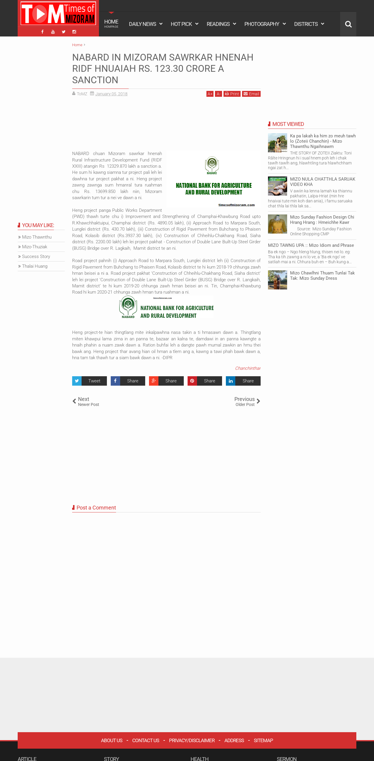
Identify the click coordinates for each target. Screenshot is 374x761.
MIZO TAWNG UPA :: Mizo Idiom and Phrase (311, 245)
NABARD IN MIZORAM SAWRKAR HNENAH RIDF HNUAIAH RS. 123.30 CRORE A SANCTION (163, 69)
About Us (111, 740)
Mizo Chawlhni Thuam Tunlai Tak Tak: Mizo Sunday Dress (322, 275)
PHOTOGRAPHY (261, 24)
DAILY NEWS (142, 24)
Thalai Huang (34, 266)
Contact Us (145, 740)
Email (251, 93)
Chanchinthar (248, 368)
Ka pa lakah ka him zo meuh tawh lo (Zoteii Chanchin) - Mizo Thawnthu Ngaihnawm (323, 141)
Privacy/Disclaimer (191, 740)
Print (232, 93)
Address (234, 740)
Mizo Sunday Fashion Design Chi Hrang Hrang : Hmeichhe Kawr (322, 219)
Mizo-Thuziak (34, 246)
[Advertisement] (166, 126)
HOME (111, 24)
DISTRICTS (306, 24)
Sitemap (263, 740)
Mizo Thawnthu (37, 237)
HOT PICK (181, 24)
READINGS (218, 24)
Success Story (36, 256)
